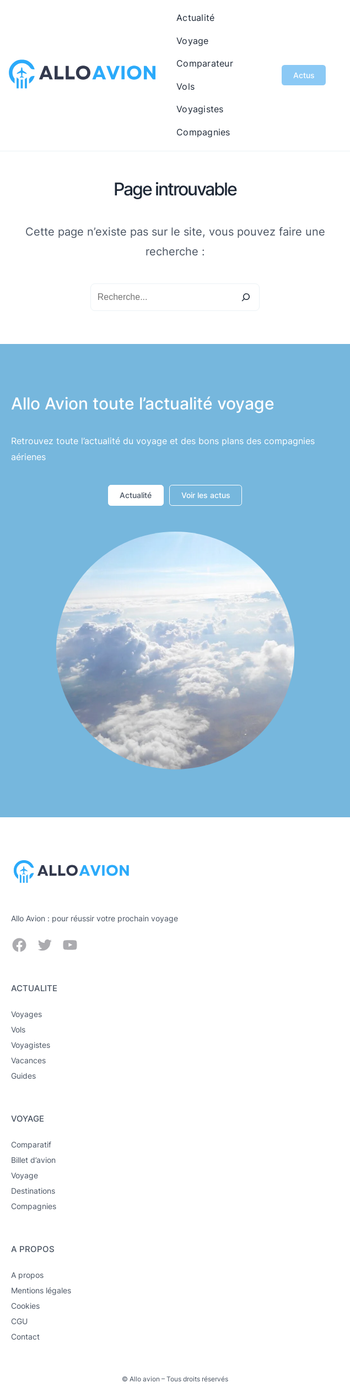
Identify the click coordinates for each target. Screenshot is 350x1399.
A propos (27, 1275)
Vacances (28, 1060)
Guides (23, 1075)
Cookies (25, 1305)
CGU (19, 1321)
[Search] (246, 297)
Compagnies (33, 1206)
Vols (18, 1029)
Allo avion (145, 1379)
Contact (25, 1336)
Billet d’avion (33, 1160)
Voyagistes (30, 1045)
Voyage (24, 1175)
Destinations (33, 1190)
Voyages (26, 1014)
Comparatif (31, 1144)
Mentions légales (41, 1290)
